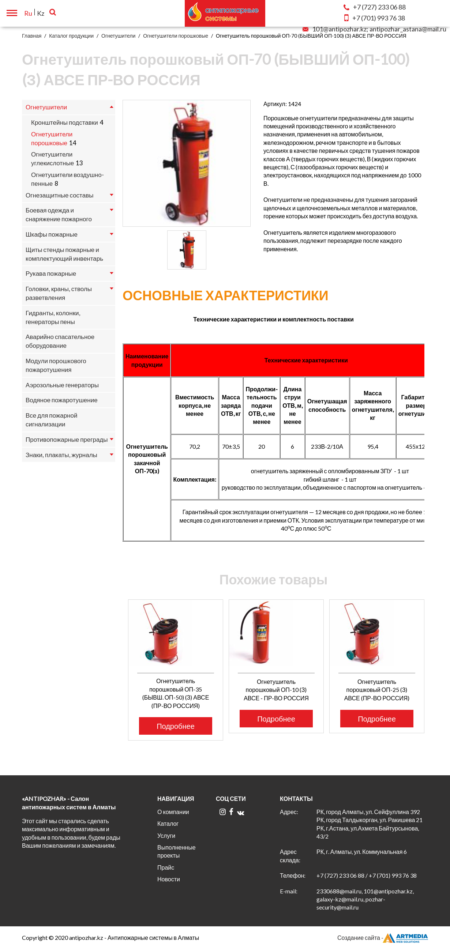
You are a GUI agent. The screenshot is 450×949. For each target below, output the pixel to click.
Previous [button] (118, 654)
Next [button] (432, 654)
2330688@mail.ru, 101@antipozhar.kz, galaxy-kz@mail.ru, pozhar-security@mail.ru (365, 899)
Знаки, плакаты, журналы (61, 455)
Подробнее (176, 726)
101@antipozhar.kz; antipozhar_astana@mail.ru (374, 29)
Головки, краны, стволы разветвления (59, 293)
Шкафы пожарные (52, 234)
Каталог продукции (71, 36)
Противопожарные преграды (67, 439)
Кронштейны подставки (64, 122)
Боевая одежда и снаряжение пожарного (59, 214)
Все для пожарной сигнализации (51, 419)
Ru (28, 13)
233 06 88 (375, 7)
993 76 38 (374, 18)
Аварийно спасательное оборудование (60, 341)
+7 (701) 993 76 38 (393, 875)
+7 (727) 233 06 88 (340, 875)
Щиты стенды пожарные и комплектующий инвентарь (64, 254)
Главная (31, 36)
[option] (187, 163)
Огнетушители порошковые (175, 36)
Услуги (166, 835)
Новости (168, 878)
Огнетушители (118, 36)
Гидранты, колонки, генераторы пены (53, 317)
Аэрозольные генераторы (62, 385)
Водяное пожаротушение (62, 400)
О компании (173, 811)
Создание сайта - (382, 938)
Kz (40, 13)
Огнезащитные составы (59, 195)
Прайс (165, 867)
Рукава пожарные (51, 273)
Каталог (168, 823)
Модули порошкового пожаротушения (56, 365)
